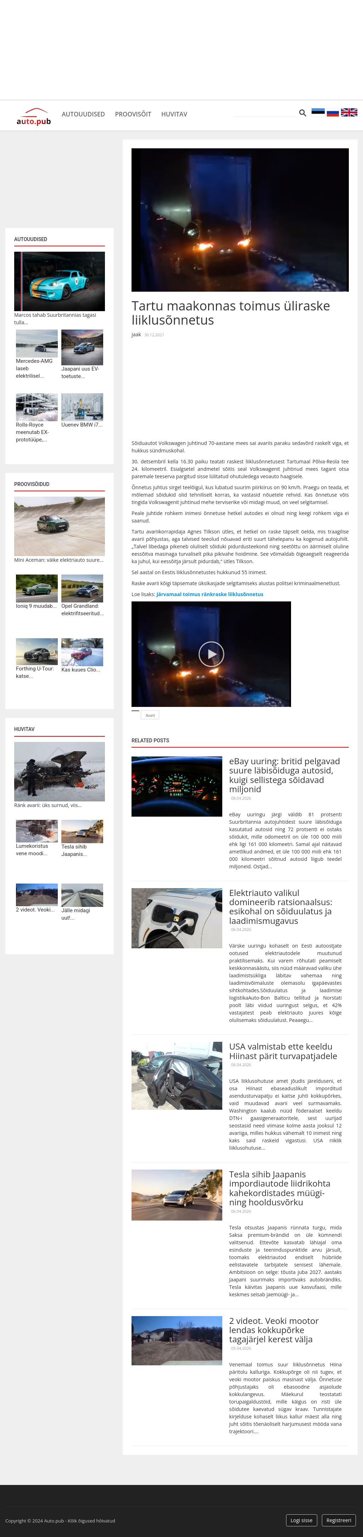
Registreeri (338, 1520)
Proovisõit (144, 113)
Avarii (150, 715)
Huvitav (191, 113)
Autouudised (87, 113)
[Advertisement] (181, 49)
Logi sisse (302, 1520)
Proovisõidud (31, 484)
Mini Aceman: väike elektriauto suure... (59, 559)
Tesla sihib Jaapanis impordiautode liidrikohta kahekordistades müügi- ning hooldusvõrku (280, 1188)
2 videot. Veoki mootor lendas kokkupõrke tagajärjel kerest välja (274, 1330)
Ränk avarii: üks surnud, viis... (48, 805)
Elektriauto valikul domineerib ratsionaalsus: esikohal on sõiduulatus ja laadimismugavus (281, 906)
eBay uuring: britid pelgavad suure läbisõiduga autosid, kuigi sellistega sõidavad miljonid (284, 775)
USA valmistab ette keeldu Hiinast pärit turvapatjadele (283, 1050)
